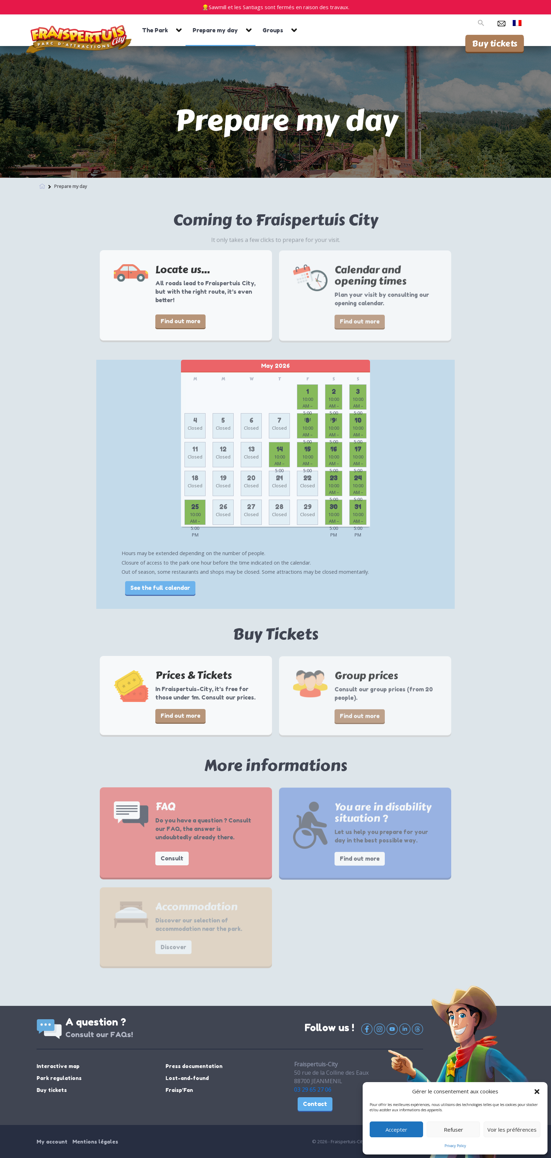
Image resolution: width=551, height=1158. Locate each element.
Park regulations (59, 1078)
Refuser (453, 1129)
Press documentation (194, 1066)
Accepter (396, 1129)
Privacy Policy (455, 1145)
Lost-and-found (187, 1078)
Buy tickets (494, 43)
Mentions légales (95, 1142)
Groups (272, 30)
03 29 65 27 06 (312, 1089)
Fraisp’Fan (179, 1090)
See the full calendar (160, 587)
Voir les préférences (512, 1129)
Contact (315, 1103)
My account (52, 1142)
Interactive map (58, 1066)
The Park (155, 30)
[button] (536, 1091)
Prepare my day (215, 30)
